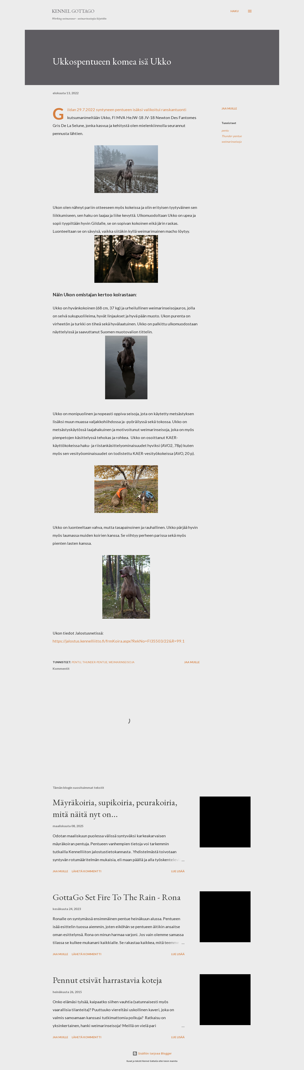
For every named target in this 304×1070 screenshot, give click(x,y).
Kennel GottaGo (73, 11)
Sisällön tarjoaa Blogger (152, 1053)
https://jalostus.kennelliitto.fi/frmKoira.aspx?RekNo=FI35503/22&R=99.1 (119, 641)
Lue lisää (178, 871)
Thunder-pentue (232, 136)
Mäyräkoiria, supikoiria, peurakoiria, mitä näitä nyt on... (115, 808)
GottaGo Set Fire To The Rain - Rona (117, 897)
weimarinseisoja (231, 141)
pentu (225, 130)
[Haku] (234, 11)
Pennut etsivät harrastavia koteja (107, 980)
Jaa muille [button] (229, 108)
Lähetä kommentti (86, 871)
